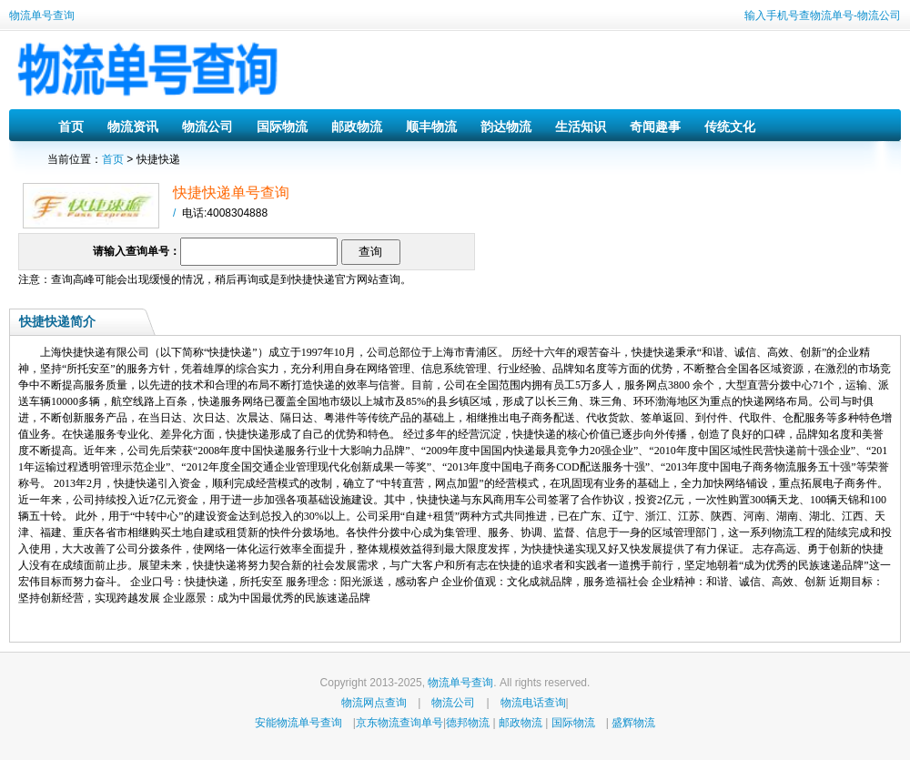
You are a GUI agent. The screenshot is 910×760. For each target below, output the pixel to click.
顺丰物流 (431, 126)
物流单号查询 (42, 15)
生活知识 (580, 126)
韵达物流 (505, 126)
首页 (71, 126)
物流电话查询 (533, 702)
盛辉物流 (633, 722)
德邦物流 (468, 722)
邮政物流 (356, 126)
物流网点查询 (374, 702)
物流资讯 (132, 126)
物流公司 (207, 126)
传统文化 (729, 126)
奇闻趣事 (655, 126)
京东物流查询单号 (399, 722)
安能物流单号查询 (298, 722)
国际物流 (282, 126)
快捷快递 (313, 279)
